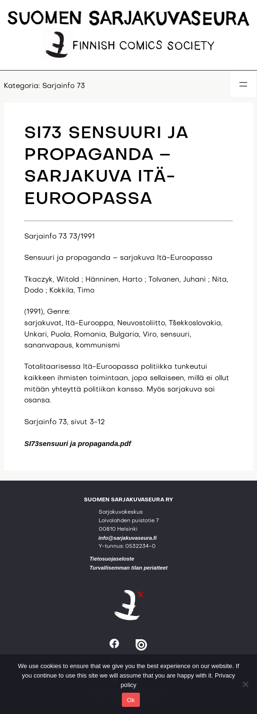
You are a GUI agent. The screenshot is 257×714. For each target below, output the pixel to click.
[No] (245, 684)
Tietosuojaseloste (112, 559)
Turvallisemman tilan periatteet (129, 568)
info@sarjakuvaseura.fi (128, 538)
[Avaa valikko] (243, 84)
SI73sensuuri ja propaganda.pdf (77, 443)
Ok (131, 700)
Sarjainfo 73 (63, 86)
